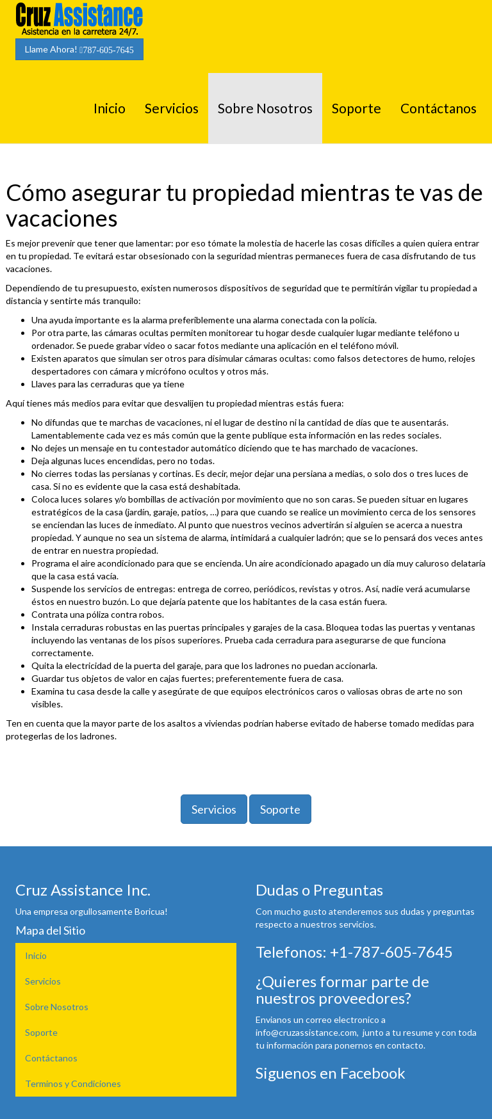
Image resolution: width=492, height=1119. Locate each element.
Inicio (110, 108)
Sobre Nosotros (265, 108)
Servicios (172, 108)
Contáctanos (438, 108)
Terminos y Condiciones (73, 1083)
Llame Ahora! (79, 49)
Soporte (356, 108)
